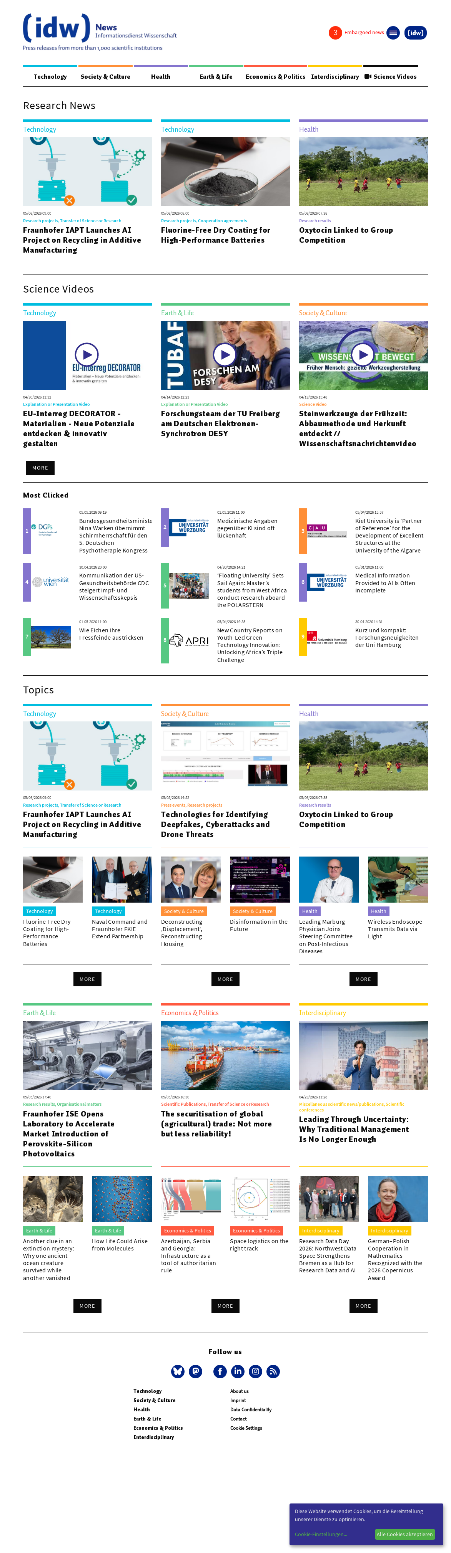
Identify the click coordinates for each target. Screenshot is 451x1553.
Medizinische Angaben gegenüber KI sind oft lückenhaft (247, 528)
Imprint (238, 1401)
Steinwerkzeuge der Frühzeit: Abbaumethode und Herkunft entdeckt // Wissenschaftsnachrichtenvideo (358, 429)
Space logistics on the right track (259, 1244)
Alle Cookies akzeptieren (405, 1534)
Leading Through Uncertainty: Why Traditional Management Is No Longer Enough (354, 1129)
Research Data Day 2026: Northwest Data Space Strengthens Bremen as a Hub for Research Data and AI (327, 1256)
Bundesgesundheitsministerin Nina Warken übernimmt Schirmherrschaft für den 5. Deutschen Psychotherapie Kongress (120, 535)
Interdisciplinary (332, 76)
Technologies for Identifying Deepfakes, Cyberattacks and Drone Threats (215, 824)
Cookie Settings (246, 1428)
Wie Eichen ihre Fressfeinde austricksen (111, 634)
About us (239, 1391)
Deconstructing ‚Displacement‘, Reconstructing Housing (182, 933)
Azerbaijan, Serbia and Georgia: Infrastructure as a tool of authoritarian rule (188, 1256)
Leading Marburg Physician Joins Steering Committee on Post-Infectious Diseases (326, 936)
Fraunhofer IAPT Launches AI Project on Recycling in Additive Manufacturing (82, 240)
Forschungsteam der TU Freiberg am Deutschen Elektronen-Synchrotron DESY (220, 424)
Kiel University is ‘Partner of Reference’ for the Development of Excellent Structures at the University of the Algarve (389, 535)
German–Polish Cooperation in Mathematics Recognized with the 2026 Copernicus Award (395, 1259)
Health (158, 76)
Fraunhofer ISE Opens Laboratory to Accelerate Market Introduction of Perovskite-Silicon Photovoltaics (69, 1134)
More (40, 468)
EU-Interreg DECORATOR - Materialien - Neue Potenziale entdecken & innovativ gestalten (79, 429)
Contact (238, 1419)
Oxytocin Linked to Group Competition (346, 235)
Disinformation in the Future (259, 925)
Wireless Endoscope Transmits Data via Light (395, 929)
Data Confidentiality (250, 1410)
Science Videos (389, 76)
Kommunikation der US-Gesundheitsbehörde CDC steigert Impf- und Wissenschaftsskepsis (114, 587)
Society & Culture (103, 76)
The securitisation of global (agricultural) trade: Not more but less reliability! (216, 1124)
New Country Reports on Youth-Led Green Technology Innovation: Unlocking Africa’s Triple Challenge (250, 645)
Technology (48, 76)
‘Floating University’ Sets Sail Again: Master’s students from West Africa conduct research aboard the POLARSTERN (252, 590)
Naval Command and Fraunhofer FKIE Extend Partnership (119, 929)
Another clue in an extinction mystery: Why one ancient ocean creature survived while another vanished (48, 1259)
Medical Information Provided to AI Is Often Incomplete (385, 583)
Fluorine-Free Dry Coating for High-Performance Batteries (215, 235)
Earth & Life (210, 76)
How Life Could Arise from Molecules (119, 1244)
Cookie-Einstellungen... (321, 1534)
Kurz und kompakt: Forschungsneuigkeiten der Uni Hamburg (387, 638)
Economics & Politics (270, 76)
